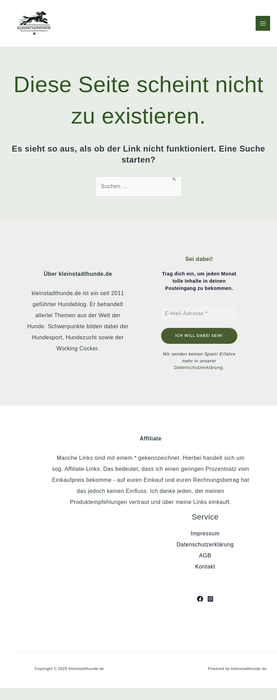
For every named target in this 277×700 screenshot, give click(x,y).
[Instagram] (210, 598)
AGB (205, 555)
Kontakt (205, 567)
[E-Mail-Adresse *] (199, 313)
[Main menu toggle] (263, 23)
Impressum (205, 533)
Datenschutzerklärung (198, 367)
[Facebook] (200, 598)
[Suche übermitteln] (174, 179)
